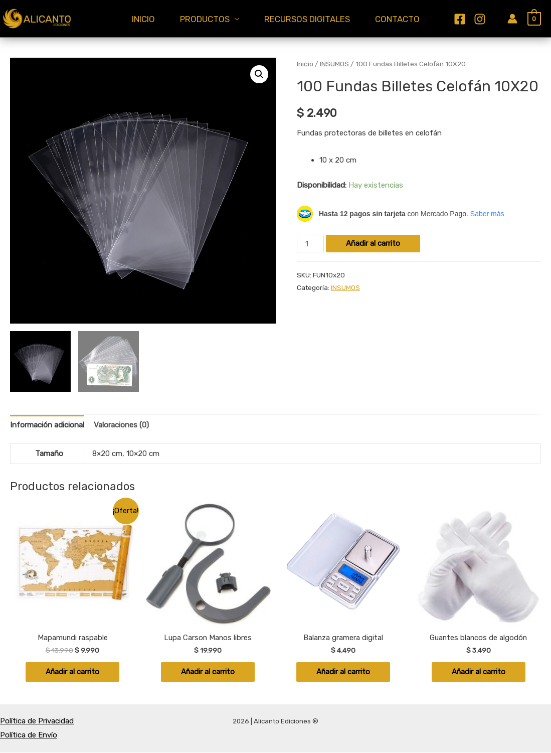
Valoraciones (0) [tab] (121, 424)
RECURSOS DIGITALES (309, 20)
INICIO (135, 20)
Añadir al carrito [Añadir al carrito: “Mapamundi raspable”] (73, 672)
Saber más (487, 214)
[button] (259, 74)
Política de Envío (28, 735)
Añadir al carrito (373, 243)
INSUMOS (334, 64)
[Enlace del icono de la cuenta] (512, 19)
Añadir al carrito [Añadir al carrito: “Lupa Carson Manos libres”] (208, 672)
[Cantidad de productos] (310, 243)
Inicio (305, 64)
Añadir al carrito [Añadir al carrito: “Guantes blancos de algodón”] (478, 672)
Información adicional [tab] (47, 424)
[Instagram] (472, 26)
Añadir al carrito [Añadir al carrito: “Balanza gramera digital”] (343, 672)
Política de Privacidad (37, 721)
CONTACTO (405, 20)
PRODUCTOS (202, 20)
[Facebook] (469, 11)
